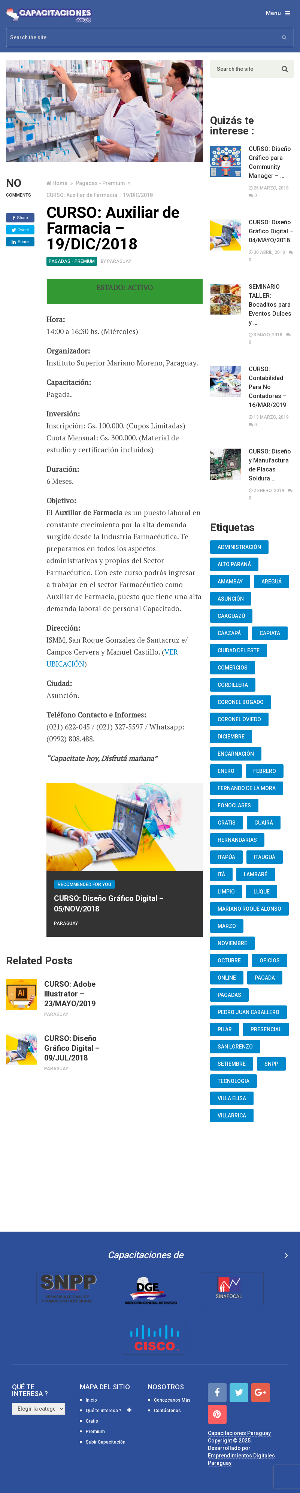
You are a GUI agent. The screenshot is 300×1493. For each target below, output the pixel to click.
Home (59, 183)
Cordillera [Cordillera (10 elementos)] (233, 685)
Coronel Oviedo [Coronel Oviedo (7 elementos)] (239, 719)
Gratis (92, 1421)
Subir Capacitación (105, 1442)
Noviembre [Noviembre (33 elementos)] (232, 943)
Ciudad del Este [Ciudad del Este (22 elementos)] (239, 650)
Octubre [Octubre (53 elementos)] (229, 961)
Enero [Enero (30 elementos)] (226, 771)
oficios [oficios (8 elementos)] (270, 961)
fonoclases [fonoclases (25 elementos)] (234, 805)
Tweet (20, 230)
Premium (95, 1431)
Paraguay (119, 261)
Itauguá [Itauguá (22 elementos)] (264, 857)
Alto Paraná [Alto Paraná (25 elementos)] (234, 564)
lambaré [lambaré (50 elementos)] (255, 874)
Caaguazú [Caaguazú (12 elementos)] (231, 616)
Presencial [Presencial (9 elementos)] (266, 1029)
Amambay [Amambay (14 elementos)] (230, 582)
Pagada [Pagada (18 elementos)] (265, 978)
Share (20, 218)
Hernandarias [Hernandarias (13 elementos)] (237, 840)
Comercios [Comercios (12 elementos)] (233, 668)
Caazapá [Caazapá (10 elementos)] (229, 633)
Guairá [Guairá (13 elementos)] (263, 823)
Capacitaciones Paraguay (239, 1433)
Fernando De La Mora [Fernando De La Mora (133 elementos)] (247, 788)
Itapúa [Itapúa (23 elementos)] (226, 857)
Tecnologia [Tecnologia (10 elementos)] (233, 1081)
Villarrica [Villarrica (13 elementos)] (232, 1116)
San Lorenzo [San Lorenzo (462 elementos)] (235, 1047)
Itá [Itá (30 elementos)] (221, 874)
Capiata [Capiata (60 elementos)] (270, 633)
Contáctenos (167, 1410)
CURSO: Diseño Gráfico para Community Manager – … (270, 162)
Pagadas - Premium (100, 183)
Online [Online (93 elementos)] (227, 978)
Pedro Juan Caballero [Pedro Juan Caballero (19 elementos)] (248, 1012)
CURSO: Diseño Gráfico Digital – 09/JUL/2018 (72, 1048)
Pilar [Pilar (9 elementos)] (225, 1029)
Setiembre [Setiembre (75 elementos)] (232, 1064)
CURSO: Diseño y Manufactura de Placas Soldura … (270, 465)
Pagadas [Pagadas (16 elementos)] (229, 995)
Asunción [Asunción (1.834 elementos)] (231, 599)
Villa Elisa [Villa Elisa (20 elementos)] (232, 1098)
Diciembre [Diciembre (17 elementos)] (231, 737)
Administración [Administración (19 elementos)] (239, 547)
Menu (273, 13)
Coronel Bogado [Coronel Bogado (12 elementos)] (241, 702)
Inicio (91, 1400)
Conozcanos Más (172, 1400)
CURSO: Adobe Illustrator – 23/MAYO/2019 (70, 994)
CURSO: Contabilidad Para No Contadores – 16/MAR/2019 (268, 387)
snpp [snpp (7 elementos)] (271, 1064)
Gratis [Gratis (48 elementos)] (227, 823)
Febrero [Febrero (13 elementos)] (264, 771)
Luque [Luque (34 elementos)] (262, 892)
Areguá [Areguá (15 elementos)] (271, 582)
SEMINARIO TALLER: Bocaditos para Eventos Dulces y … (270, 304)
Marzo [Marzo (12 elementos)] (227, 926)
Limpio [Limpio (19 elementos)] (226, 892)
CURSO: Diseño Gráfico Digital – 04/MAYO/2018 (271, 231)
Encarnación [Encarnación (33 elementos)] (236, 754)
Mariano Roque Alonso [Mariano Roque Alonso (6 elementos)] (249, 909)
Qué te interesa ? (103, 1410)
